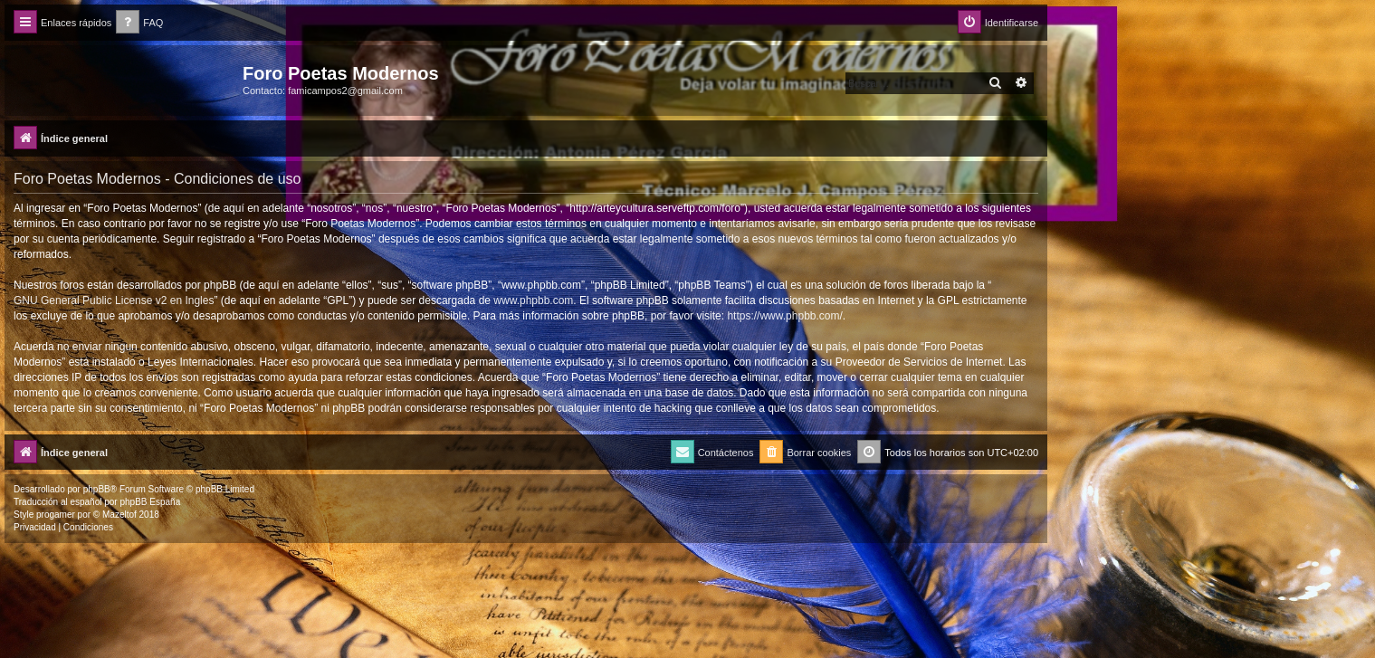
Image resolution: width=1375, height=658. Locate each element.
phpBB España (149, 502)
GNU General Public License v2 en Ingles (114, 300)
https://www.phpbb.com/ (784, 316)
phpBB (96, 489)
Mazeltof (119, 515)
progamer (55, 515)
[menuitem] (139, 23)
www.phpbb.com (533, 300)
